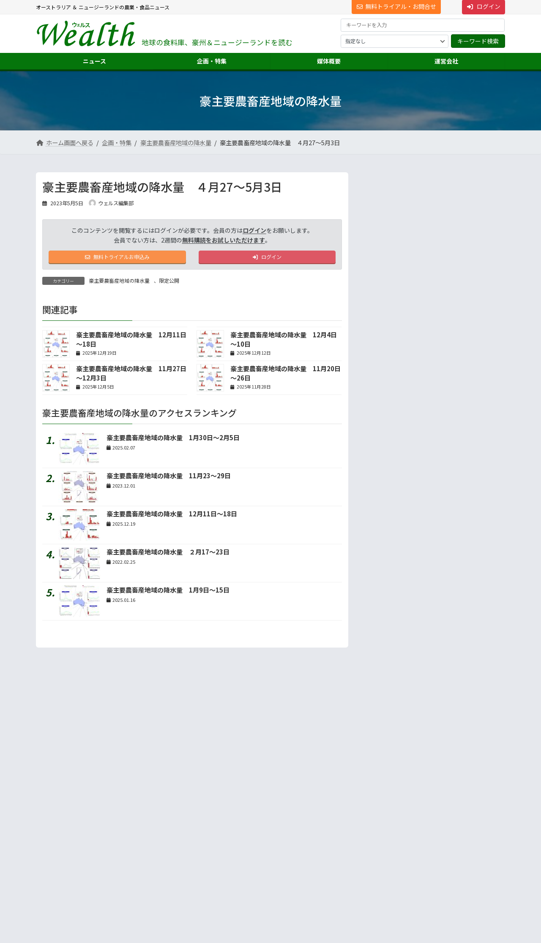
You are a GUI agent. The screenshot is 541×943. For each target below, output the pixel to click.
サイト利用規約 (61, 779)
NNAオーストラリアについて (399, 889)
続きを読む (477, 461)
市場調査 (377, 828)
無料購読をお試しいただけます (223, 240)
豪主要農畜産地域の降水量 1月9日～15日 (168, 591)
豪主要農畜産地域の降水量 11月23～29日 (169, 477)
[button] (110, 832)
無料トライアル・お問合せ (396, 6)
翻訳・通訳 (380, 858)
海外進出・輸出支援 (390, 843)
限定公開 (169, 283)
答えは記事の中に (469, 561)
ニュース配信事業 (387, 873)
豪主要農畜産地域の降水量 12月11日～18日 (172, 515)
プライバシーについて (120, 779)
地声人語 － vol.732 (393, 394)
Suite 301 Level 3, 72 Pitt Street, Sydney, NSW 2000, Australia (110, 855)
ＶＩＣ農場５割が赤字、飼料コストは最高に (453, 299)
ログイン (254, 230)
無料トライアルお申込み (117, 258)
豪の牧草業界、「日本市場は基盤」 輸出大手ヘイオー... (452, 331)
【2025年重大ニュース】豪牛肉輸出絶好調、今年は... (452, 203)
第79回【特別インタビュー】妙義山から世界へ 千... (454, 235)
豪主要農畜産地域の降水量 (119, 283)
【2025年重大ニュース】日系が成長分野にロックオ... (452, 267)
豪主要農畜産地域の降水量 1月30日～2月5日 (173, 439)
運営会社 (372, 813)
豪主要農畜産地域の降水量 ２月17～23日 (168, 553)
